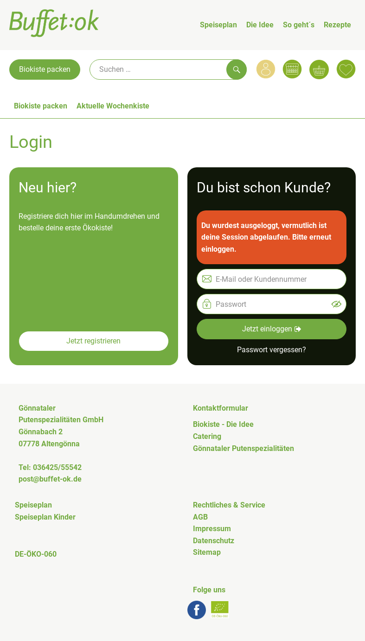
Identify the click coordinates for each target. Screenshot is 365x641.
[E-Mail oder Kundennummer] (272, 279)
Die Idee (260, 24)
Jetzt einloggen (271, 328)
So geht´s (298, 24)
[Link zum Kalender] (292, 69)
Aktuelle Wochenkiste (113, 106)
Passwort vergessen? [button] (271, 349)
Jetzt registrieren (93, 340)
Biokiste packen (44, 69)
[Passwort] (272, 304)
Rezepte (337, 24)
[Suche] (168, 69)
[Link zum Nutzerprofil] (265, 69)
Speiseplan (218, 24)
